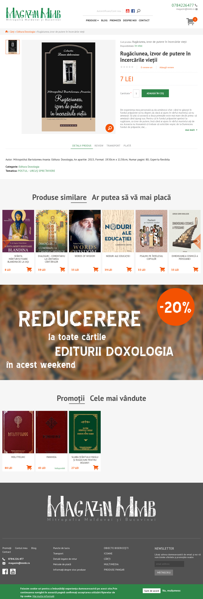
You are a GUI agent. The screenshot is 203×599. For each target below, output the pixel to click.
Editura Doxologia (26, 31)
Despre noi (130, 20)
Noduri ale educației (118, 256)
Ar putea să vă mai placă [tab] (131, 197)
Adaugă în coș (155, 93)
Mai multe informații (43, 596)
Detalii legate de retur (65, 558)
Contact (144, 20)
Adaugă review (167, 67)
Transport (58, 553)
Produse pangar (114, 569)
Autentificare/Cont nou (109, 11)
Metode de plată (62, 564)
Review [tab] (99, 145)
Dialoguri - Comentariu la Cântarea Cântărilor (51, 259)
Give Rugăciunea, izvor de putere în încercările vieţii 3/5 (127, 67)
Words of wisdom (85, 256)
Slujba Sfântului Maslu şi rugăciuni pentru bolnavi (85, 460)
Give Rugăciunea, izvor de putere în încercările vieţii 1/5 (121, 67)
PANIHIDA (51, 457)
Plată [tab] (127, 145)
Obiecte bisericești (116, 548)
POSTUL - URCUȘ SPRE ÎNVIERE (36, 171)
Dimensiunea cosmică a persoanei (185, 257)
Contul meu (21, 548)
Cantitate (125, 93)
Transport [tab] (113, 145)
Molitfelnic (18, 457)
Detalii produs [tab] (81, 145)
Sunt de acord (151, 590)
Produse (91, 20)
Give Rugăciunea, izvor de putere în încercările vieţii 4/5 (129, 67)
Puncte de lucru (61, 548)
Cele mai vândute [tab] (118, 398)
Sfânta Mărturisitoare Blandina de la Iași (18, 259)
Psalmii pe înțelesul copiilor (151, 257)
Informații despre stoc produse (69, 569)
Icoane (108, 553)
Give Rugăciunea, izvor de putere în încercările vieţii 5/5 (132, 67)
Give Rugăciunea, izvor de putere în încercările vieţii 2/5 (124, 67)
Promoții (115, 20)
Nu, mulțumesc (171, 590)
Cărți (12, 31)
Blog (104, 20)
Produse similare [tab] (59, 197)
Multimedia (111, 564)
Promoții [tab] (71, 398)
